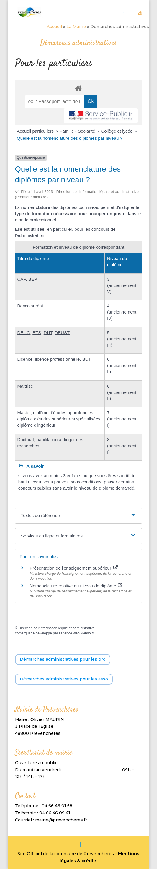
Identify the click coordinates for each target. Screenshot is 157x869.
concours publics (34, 487)
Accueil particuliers (36, 131)
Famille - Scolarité (78, 131)
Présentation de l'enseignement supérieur (74, 568)
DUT (48, 332)
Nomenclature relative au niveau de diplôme (76, 585)
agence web (70, 633)
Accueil (54, 26)
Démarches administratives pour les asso (64, 679)
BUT (86, 359)
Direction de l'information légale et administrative (57, 628)
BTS (36, 332)
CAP (21, 279)
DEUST (62, 332)
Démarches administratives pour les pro (63, 659)
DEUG (23, 332)
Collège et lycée (117, 131)
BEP (32, 279)
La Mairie (76, 26)
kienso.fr (87, 633)
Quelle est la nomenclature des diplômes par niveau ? (69, 138)
